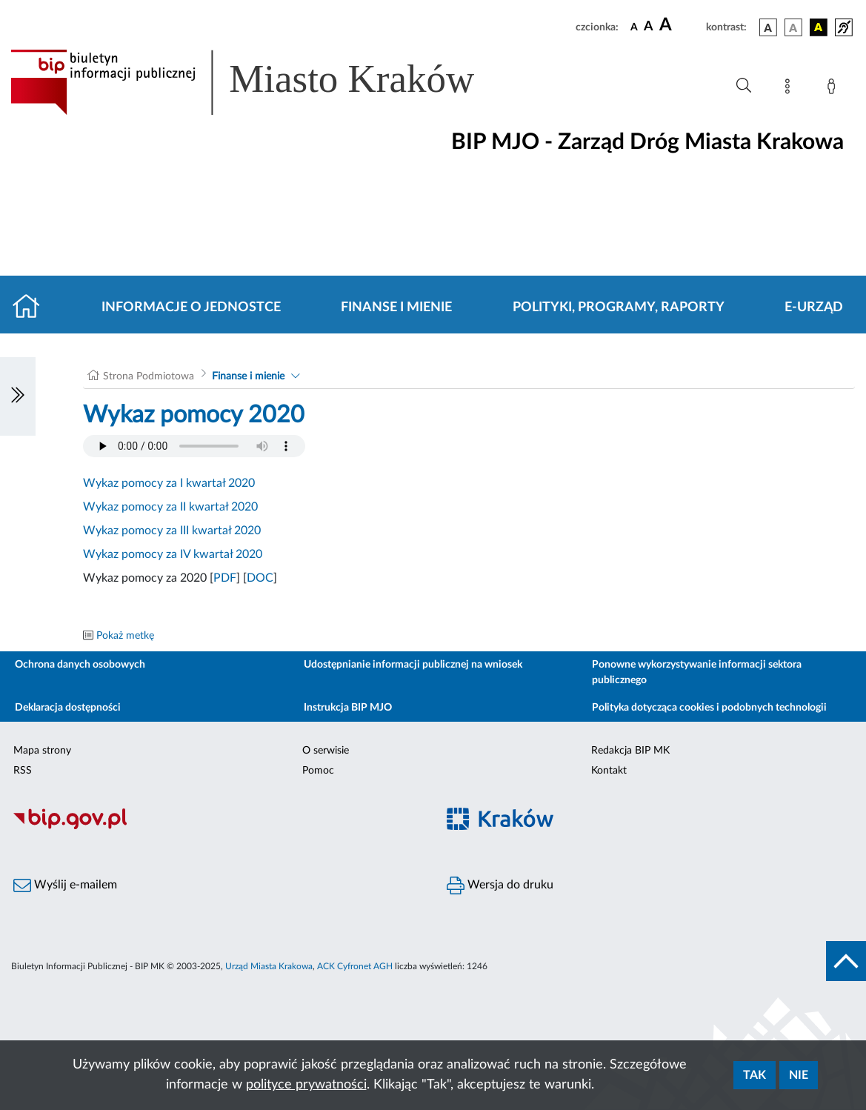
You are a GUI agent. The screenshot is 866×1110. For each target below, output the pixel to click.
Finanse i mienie (396, 307)
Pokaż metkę (125, 636)
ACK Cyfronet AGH (355, 966)
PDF (224, 578)
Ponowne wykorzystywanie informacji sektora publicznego (697, 672)
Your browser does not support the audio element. (194, 446)
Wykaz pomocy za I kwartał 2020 (169, 483)
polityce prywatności (306, 1084)
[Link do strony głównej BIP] (263, 82)
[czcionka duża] (680, 25)
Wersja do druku (500, 885)
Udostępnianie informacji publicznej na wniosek (413, 664)
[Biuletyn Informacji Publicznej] (216, 827)
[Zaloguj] (834, 89)
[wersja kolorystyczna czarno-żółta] (818, 27)
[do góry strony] (846, 961)
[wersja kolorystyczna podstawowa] (768, 27)
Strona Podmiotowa (148, 376)
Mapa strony (42, 750)
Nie (798, 1075)
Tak (754, 1075)
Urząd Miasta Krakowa (269, 966)
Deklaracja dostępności (68, 707)
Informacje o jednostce (191, 307)
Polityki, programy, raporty (619, 307)
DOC (260, 578)
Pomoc (318, 770)
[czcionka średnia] (648, 27)
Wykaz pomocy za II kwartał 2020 (170, 507)
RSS (22, 770)
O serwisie (325, 750)
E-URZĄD (814, 307)
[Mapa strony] (790, 89)
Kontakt (609, 770)
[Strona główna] (32, 308)
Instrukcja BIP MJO (348, 707)
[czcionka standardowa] (634, 27)
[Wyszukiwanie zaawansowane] (743, 86)
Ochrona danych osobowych (80, 664)
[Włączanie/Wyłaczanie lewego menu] (18, 396)
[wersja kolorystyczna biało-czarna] (793, 27)
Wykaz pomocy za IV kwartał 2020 (172, 554)
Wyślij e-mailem (65, 885)
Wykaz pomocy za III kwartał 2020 (172, 530)
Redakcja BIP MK (630, 750)
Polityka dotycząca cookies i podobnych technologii (709, 707)
